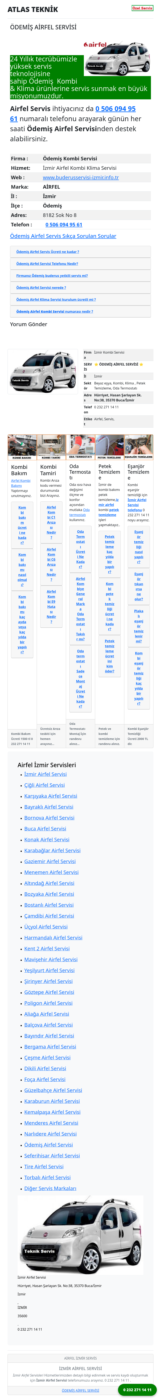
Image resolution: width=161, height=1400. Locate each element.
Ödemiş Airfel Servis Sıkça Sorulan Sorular (63, 235)
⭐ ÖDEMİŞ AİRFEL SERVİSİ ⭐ (118, 364)
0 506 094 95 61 (63, 224)
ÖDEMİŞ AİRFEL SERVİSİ (80, 1390)
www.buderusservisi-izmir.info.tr (81, 177)
